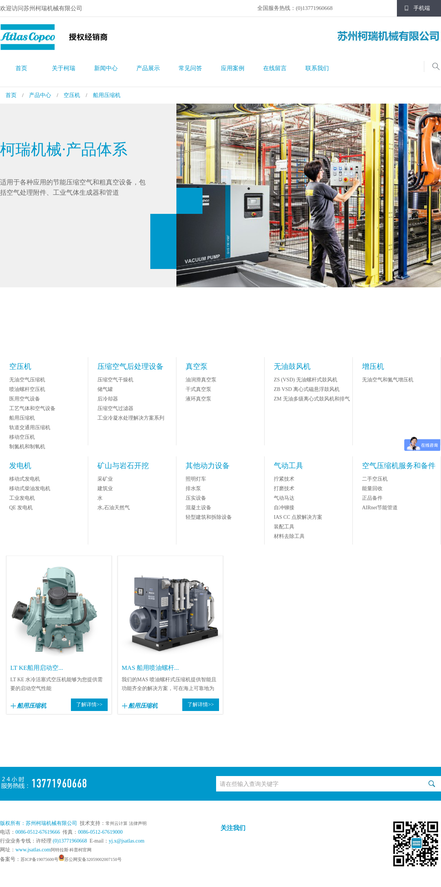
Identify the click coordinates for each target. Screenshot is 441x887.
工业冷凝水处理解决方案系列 (130, 418)
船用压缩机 (107, 95)
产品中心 (40, 95)
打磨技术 (284, 488)
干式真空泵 (198, 389)
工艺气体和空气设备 (32, 408)
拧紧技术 (284, 479)
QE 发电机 (21, 507)
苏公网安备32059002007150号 (93, 859)
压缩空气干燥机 (115, 380)
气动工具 (288, 466)
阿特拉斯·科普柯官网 (71, 849)
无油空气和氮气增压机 (387, 380)
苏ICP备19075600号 (39, 859)
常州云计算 (116, 823)
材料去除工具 (289, 536)
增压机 (373, 366)
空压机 (72, 95)
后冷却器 (107, 399)
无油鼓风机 (292, 366)
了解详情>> (89, 704)
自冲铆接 (284, 507)
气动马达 (284, 498)
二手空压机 (375, 479)
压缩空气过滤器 (115, 408)
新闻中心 (106, 68)
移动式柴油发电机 (29, 488)
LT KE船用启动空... (36, 667)
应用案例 (232, 68)
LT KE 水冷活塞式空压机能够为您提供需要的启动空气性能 (56, 684)
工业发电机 (22, 498)
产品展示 (148, 68)
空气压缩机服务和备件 (398, 466)
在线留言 (275, 68)
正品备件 (372, 498)
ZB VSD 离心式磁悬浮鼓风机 (307, 389)
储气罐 (105, 389)
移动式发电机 (24, 479)
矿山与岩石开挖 (123, 466)
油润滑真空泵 (201, 380)
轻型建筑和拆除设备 (209, 517)
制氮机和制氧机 (27, 446)
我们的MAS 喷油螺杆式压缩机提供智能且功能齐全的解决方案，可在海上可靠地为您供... (169, 685)
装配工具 (284, 526)
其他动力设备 (208, 466)
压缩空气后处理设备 (130, 366)
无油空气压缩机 (27, 380)
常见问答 (190, 68)
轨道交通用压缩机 (29, 427)
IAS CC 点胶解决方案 (298, 517)
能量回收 (372, 488)
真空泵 (197, 366)
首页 (21, 68)
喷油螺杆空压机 (27, 389)
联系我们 (317, 68)
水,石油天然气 (113, 507)
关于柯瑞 (63, 68)
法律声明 (138, 823)
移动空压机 (22, 437)
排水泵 (193, 488)
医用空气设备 (24, 399)
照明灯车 (196, 479)
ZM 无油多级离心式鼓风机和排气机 (312, 403)
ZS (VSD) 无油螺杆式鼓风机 (305, 380)
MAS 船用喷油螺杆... (150, 667)
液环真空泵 (198, 399)
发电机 (20, 466)
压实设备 (196, 498)
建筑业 (105, 488)
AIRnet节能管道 (380, 507)
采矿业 (105, 479)
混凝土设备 (198, 507)
